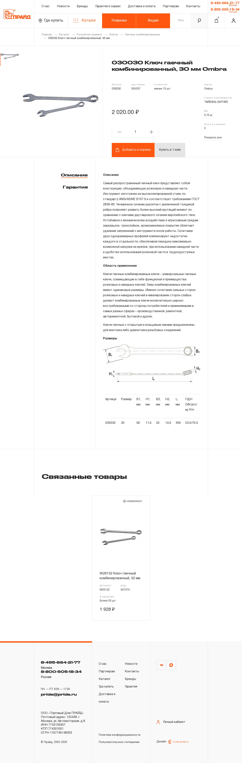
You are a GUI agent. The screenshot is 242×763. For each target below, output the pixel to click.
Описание (74, 175)
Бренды (82, 6)
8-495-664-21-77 (225, 3)
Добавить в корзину (133, 150)
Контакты (193, 6)
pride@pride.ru (59, 694)
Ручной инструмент (89, 35)
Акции (153, 20)
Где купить (51, 21)
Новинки (119, 20)
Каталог (85, 21)
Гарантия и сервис (108, 6)
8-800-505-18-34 (225, 9)
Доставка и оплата (141, 6)
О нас (46, 6)
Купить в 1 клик (170, 150)
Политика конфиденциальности (119, 735)
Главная (47, 35)
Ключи (113, 35)
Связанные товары (84, 476)
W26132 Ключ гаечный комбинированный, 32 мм (120, 576)
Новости (63, 6)
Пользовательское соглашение (119, 742)
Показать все (213, 137)
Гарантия (75, 187)
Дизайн (173, 742)
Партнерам (171, 6)
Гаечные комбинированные (142, 35)
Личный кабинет (171, 722)
